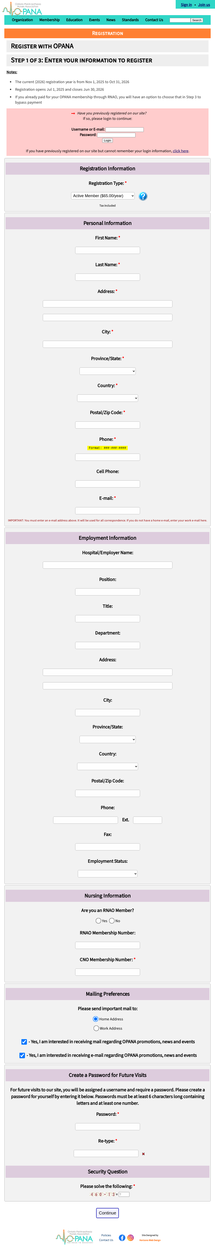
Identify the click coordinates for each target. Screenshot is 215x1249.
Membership (49, 20)
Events (94, 20)
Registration (107, 33)
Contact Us (154, 20)
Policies (106, 1235)
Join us (205, 4)
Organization (22, 20)
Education (74, 20)
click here (180, 151)
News (110, 20)
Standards (130, 20)
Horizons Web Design (150, 1240)
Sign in (187, 4)
